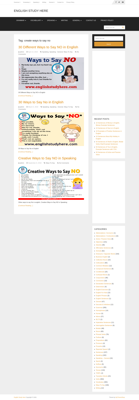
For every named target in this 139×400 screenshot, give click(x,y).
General (51, 2)
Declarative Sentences (103, 283)
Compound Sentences (103, 269)
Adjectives (99, 242)
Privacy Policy (70, 2)
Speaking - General (56, 52)
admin (22, 52)
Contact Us (60, 2)
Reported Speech (102, 349)
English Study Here (31, 10)
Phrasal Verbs (101, 334)
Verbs (98, 379)
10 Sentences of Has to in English (107, 128)
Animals (98, 251)
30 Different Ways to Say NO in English (50, 47)
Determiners (100, 286)
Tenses (98, 370)
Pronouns (99, 343)
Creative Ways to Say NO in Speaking (49, 159)
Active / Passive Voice (103, 239)
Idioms (98, 316)
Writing (44, 2)
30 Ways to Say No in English (42, 103)
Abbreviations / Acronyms (104, 233)
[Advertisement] (108, 82)
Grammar (16, 2)
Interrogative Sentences (104, 325)
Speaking (35, 2)
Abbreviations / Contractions (105, 236)
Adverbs (99, 245)
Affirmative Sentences (103, 248)
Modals (98, 328)
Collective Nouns (101, 260)
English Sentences (102, 298)
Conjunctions (100, 278)
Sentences (99, 352)
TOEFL (98, 373)
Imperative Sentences (103, 322)
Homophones (100, 310)
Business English (102, 257)
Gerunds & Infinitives (103, 304)
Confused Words (101, 275)
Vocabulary (26, 2)
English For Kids (101, 292)
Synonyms (99, 367)
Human (98, 313)
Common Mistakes (102, 266)
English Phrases (101, 295)
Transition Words (101, 376)
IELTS (98, 319)
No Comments (64, 164)
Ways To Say (68, 52)
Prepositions (100, 340)
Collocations (100, 263)
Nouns (98, 331)
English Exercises (102, 289)
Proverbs (99, 346)
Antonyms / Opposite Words (105, 254)
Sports (98, 361)
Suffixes (98, 364)
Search (123, 27)
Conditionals (100, 272)
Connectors (100, 281)
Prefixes (98, 337)
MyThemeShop (120, 397)
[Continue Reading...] (25, 96)
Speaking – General (102, 358)
